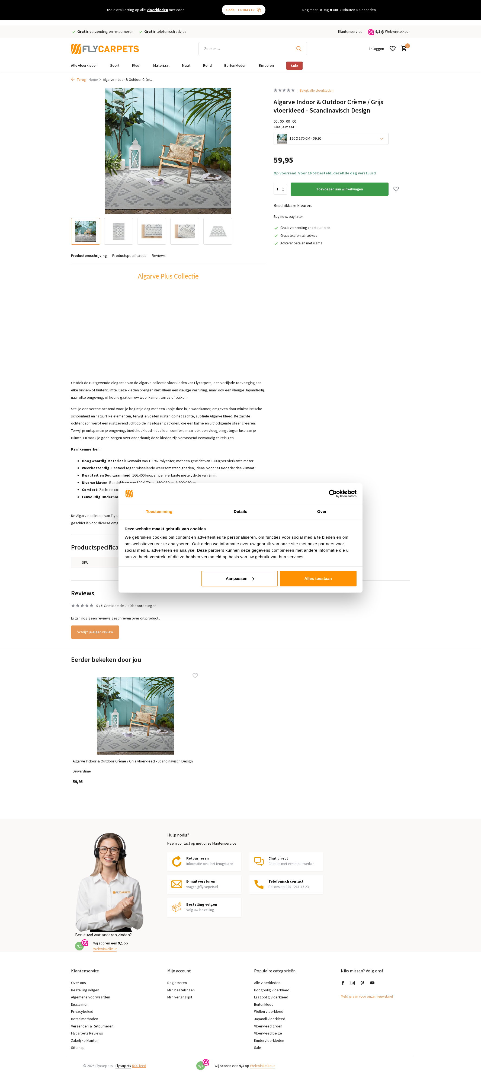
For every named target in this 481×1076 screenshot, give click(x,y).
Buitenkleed (264, 1004)
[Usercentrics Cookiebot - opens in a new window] (333, 493)
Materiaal (161, 65)
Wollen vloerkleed (268, 1011)
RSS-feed (142, 1065)
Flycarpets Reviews (87, 1033)
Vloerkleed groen (268, 1026)
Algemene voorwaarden (90, 997)
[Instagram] (353, 983)
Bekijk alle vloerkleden (319, 90)
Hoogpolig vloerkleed (271, 990)
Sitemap (78, 1047)
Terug (78, 79)
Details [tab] (240, 511)
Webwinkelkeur (397, 31)
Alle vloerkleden (84, 65)
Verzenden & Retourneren (92, 1026)
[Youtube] (372, 983)
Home (95, 79)
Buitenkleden (235, 65)
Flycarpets (124, 1065)
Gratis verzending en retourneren (304, 227)
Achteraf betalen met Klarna (300, 243)
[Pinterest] (362, 983)
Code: (243, 10)
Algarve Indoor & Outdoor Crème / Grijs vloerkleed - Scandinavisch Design (106, 760)
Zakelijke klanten (84, 1040)
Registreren (177, 982)
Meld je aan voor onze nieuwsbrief (368, 996)
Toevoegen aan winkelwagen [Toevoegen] (340, 189)
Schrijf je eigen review (97, 632)
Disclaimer (79, 1004)
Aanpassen (240, 578)
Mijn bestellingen (181, 990)
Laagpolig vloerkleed (271, 997)
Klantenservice (350, 31)
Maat (186, 65)
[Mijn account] (376, 48)
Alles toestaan (318, 578)
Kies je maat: (285, 127)
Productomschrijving (89, 255)
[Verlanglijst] (393, 49)
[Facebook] (343, 983)
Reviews (159, 255)
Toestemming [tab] (159, 511)
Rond (207, 65)
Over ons (78, 982)
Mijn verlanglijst (179, 997)
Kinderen (266, 65)
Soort (115, 65)
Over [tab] (322, 511)
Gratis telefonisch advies (297, 235)
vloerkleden (157, 9)
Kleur (136, 65)
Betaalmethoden (84, 1018)
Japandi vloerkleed (269, 1018)
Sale (294, 65)
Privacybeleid (82, 1011)
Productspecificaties (129, 255)
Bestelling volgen (85, 990)
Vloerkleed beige (268, 1033)
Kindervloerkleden (269, 1040)
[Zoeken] (252, 48)
